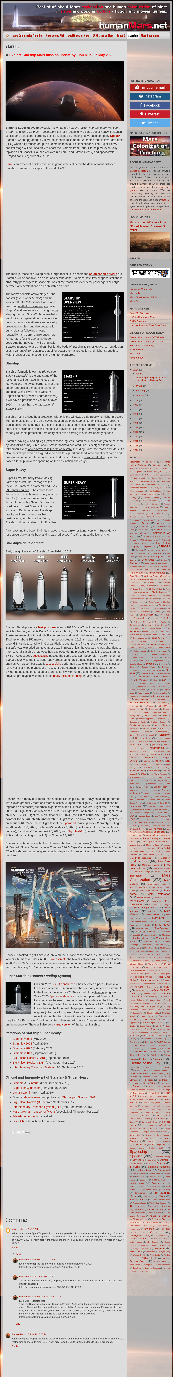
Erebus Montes (164, 673)
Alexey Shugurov (137, 491)
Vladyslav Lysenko (148, 1245)
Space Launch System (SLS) (147, 1148)
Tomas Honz (135, 1229)
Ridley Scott (154, 1093)
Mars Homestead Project (159, 905)
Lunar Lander (136, 835)
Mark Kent (139, 851)
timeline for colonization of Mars (146, 209)
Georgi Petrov (151, 715)
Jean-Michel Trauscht (158, 774)
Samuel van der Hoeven (140, 1119)
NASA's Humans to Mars (142, 317)
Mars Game (137, 900)
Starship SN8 (86, 1097)
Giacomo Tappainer (145, 719)
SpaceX (121, 36)
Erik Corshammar (141, 676)
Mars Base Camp (150, 865)
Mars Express (143, 898)
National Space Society (157, 997)
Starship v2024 (22, 1043)
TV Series (155, 1232)
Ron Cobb (145, 1106)
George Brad (135, 715)
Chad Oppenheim (140, 592)
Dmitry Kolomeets (159, 651)
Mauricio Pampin (146, 954)
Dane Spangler (149, 632)
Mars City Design (142, 872)
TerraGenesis (149, 1197)
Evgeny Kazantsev (138, 690)
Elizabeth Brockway (152, 670)
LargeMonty (149, 813)
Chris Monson (139, 602)
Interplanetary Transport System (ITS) (37, 1107)
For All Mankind (139, 702)
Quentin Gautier (160, 1070)
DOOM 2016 (153, 657)
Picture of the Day (145, 1063)
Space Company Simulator (158, 1141)
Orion (158, 1026)
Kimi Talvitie (136, 806)
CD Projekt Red (155, 589)
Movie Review (160, 983)
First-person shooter (159, 696)
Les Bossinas (164, 819)
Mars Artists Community (142, 345)
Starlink (150, 1163)
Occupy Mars (138, 1013)
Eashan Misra (148, 667)
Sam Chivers (147, 1115)
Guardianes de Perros (139, 732)
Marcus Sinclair (136, 845)
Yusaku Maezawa (163, 1265)
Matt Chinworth (150, 948)
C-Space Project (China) (155, 576)
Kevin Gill (163, 803)
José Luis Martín (152, 793)
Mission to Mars (136, 974)
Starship (133, 36)
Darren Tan (165, 635)
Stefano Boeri (154, 1173)
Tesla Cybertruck (138, 1199)
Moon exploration (150, 980)
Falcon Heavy (143, 693)
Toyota (137, 1232)
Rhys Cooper (154, 1086)
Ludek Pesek (138, 829)
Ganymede (153, 709)
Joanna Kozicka (146, 780)
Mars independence (145, 907)
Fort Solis (161, 703)
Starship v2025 (22, 1038)
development (32, 1097)
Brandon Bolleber (137, 566)
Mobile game (165, 974)
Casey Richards (163, 586)
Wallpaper (160, 1248)
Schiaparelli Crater (150, 1122)
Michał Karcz (153, 964)
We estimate (59, 959)
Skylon (148, 1135)
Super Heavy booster (26, 1088)
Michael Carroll (160, 961)
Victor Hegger (136, 1242)
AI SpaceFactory (152, 475)
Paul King (149, 1042)
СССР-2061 (144, 1271)
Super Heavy (137, 1183)
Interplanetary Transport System (33, 1067)
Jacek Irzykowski (140, 764)
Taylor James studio (148, 1190)
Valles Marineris (138, 1238)
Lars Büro (162, 813)
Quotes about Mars (139, 1073)
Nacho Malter (153, 987)
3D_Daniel (150, 462)
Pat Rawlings (146, 1039)
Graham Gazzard (159, 722)
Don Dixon (138, 657)
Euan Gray (154, 683)
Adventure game (155, 471)
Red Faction (147, 1080)
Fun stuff (162, 706)
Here (9, 164)
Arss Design (148, 520)
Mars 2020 (162, 855)
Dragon (150, 664)
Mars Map (153, 911)
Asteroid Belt (160, 530)
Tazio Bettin (165, 1190)
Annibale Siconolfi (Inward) (141, 514)
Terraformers (141, 1193)
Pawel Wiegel (150, 1049)
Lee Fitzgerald (161, 816)
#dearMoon (135, 462)
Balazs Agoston (141, 543)
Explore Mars (136, 349)
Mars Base (141, 861)
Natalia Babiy (140, 990)
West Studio (155, 1255)
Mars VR (153, 931)
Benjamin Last (149, 547)
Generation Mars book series (155, 712)
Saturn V (133, 1122)
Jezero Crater (156, 777)
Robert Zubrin (161, 1096)
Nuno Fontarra (164, 1010)
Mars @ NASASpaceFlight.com (146, 297)
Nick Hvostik (145, 1003)
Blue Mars (157, 553)
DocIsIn (154, 654)
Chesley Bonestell (147, 595)
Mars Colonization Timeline (28, 36)
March (139, 386)
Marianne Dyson (153, 845)
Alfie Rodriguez (155, 491)
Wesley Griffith (139, 1255)
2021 (136, 418)
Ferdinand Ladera (160, 693)
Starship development (159, 1167)
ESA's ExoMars (138, 321)
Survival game (159, 1183)
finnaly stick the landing (67, 675)
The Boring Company (158, 1203)
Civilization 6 (144, 608)
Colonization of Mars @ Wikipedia (147, 337)
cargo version (62, 1024)
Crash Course (161, 625)
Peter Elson (156, 1052)
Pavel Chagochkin (159, 1045)
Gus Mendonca (160, 732)
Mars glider (156, 901)
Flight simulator (142, 699)
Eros (155, 680)
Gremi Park (134, 728)
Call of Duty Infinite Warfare (141, 579)
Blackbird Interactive (139, 553)
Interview (147, 761)
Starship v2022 (22, 1048)
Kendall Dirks (154, 800)
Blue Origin (142, 557)
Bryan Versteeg (157, 572)
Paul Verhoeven (163, 1042)
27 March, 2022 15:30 (45, 1259)
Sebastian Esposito (138, 1128)
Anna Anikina (161, 510)
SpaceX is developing (63, 996)
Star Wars (152, 1160)
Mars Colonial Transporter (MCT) (34, 1111)
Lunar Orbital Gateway (156, 835)
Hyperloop (162, 741)
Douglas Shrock (136, 664)
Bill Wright (151, 550)
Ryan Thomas (152, 1112)
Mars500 (136, 935)
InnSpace (134, 751)
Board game (157, 556)
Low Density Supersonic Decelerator (155, 826)
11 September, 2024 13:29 (47, 1296)
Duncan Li (163, 664)
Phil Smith (155, 1055)
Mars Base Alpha (150, 36)
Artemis (145, 523)
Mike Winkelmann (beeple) (142, 970)
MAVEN (160, 954)
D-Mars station (155, 628)
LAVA (132, 816)
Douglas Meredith (160, 661)
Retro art (137, 1086)
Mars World (165, 932)
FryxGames (148, 706)
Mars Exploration (158, 893)
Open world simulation (154, 1019)
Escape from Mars (138, 683)
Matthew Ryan (154, 951)
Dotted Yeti (144, 660)
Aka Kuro (166, 475)
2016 (136, 441)
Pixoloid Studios (152, 1067)
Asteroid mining (138, 533)
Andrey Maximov (150, 507)
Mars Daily (135, 301)
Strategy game (159, 1180)
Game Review (137, 709)
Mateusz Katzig (161, 945)
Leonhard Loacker (147, 819)
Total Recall (164, 1229)
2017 (136, 436)
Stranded (143, 1180)
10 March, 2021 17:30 (28, 1229)
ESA (164, 680)
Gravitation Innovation (140, 725)
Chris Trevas (153, 602)
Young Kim (148, 1265)
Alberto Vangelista (140, 478)
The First (154, 1206)
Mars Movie (153, 914)
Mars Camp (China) (161, 868)
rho (14, 1229)
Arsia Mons (134, 520)
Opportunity (134, 1023)
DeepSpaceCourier (137, 644)
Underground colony (140, 1235)
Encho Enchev (147, 673)
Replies (19, 1254)
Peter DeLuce (139, 1051)
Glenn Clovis (162, 719)
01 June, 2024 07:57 (44, 1276)
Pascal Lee (148, 1035)
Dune (132, 667)
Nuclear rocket (148, 1010)
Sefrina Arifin (155, 1128)
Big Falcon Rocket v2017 (29, 1062)
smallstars (145, 1138)
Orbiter (132, 1026)
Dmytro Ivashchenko (138, 654)
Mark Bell (150, 848)
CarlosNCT (153, 583)
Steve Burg (142, 1177)
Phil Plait (142, 1055)
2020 (136, 423)
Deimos (153, 644)
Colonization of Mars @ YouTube (147, 341)
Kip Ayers (152, 806)
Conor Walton (161, 622)
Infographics (156, 747)
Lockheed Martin (141, 822)
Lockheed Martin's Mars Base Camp (148, 325)
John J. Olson (145, 787)
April (138, 373)
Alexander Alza (148, 481)
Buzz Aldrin (135, 576)
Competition (140, 618)
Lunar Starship (22, 1092)
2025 (136, 400)
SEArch (162, 1125)
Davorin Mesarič (138, 641)
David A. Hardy (159, 638)
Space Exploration (158, 1144)
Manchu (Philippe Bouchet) (154, 841)
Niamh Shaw (155, 1000)
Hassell (151, 735)
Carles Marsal (136, 583)
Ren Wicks (165, 1083)
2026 (136, 370)
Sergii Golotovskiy (150, 1132)
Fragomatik (134, 706)
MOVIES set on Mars (78, 36)
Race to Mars (157, 1073)
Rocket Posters (136, 1099)
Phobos (143, 1059)
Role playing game (151, 1103)
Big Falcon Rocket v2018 (29, 1058)
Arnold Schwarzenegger (157, 517)
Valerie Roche (161, 1236)
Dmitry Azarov (139, 651)
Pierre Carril (135, 1067)
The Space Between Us (159, 1216)
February (141, 390)
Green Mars (161, 725)
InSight (146, 751)
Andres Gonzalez (152, 504)
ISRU (167, 761)
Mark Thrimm (148, 855)
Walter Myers (136, 1251)
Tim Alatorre (135, 1226)
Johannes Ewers (155, 784)
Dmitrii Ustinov (164, 648)
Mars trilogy (139, 931)
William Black (149, 1258)
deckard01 (160, 641)
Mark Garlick (164, 848)
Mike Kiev (163, 967)
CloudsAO (145, 612)
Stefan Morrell (139, 1173)
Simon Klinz (135, 1135)
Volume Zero (165, 1245)
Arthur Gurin (158, 527)
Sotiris (156, 1138)
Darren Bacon (151, 635)
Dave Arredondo (140, 638)
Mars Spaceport (162, 928)
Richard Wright (164, 1090)
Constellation (135, 625)
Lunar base (160, 832)
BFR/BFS (164, 546)
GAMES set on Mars (103, 36)
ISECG (158, 761)
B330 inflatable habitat (149, 540)
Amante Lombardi (151, 498)
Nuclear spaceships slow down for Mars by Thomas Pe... (151, 379)
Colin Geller (165, 615)
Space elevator (140, 1144)
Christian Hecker (147, 605)
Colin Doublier (146, 614)
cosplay (148, 625)
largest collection (139, 171)
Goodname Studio (138, 722)
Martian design (141, 938)
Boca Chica (20, 1121)
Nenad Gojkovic (137, 1000)
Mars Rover (162, 924)
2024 (136, 405)
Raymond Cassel (149, 1077)
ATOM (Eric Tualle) (152, 537)
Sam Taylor (161, 1115)
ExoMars (155, 689)
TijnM (165, 1222)
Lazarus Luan (144, 816)
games (133, 190)
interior (35, 1083)
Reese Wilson (150, 1083)
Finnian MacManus (138, 696)
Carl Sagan (162, 579)
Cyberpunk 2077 (137, 628)
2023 (136, 409)
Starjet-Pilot (138, 1163)
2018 (136, 432)
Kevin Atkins (151, 803)
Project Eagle (141, 1070)
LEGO (133, 819)
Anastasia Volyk (150, 501)
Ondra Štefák (147, 1016)
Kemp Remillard (137, 800)
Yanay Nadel (135, 1265)
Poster (167, 1067)
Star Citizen (138, 1160)
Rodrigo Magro (153, 1099)
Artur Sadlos (144, 530)
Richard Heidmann (146, 1090)
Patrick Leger (161, 1039)
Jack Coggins (156, 764)
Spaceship (138, 1151)
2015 (136, 445)
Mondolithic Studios (142, 977)
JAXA (143, 774)
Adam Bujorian (145, 468)
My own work (136, 987)
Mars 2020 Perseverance (142, 858)
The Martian (155, 1212)
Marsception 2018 (151, 935)
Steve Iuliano (155, 1177)
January (140, 395)
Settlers (164, 1132)
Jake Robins (147, 767)
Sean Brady (149, 1125)
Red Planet (134, 1083)
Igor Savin (156, 745)
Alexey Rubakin (160, 488)
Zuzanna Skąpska (152, 1268)
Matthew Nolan (139, 951)
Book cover (135, 563)
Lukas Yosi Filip (144, 832)
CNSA (158, 611)
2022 (136, 414)
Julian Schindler (160, 797)
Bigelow (139, 550)
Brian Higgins (150, 570)
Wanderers (151, 1252)
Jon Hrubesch (160, 787)
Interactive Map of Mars (142, 289)
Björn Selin (162, 550)
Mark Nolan (155, 851)
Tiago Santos (152, 1222)
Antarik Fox (162, 514)
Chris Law (166, 599)
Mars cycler (157, 887)
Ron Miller (157, 1106)
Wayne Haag (164, 1252)
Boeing (164, 560)
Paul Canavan (136, 1042)
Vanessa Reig (160, 1239)
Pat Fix (161, 1036)
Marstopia (166, 935)
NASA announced (63, 984)
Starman (161, 1163)
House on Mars (143, 738)
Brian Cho (134, 570)
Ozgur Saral (165, 1029)
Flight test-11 (75, 831)
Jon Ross (134, 790)
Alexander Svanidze (156, 485)
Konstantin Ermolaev (142, 809)
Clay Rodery (158, 608)
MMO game (151, 974)
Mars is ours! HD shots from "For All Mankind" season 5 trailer (148, 226)
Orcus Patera (145, 1026)
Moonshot (147, 983)
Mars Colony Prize (139, 887)
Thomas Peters (140, 1219)
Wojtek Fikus (160, 1261)
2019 (136, 427)
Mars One (144, 918)
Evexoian (163, 686)
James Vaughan (137, 770)
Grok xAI (163, 728)
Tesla (162, 1196)
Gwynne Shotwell (137, 735)
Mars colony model (157, 884)
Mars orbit (158, 917)
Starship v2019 (22, 1053)
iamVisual (134, 744)
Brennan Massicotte (158, 566)
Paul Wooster (140, 1045)
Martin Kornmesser (152, 941)
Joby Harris (162, 780)
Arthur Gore (144, 527)
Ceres (167, 589)
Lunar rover (134, 839)
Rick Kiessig (138, 1093)
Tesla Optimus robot (161, 1200)
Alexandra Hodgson (139, 488)
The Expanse (137, 1206)
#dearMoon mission (25, 1116)
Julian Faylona (144, 797)
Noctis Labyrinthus (150, 1006)
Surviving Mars (137, 1186)
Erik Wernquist (141, 680)
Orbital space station (154, 1022)
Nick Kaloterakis (160, 1003)
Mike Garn (150, 967)
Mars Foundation (160, 898)
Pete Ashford (165, 1049)
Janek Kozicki (154, 771)
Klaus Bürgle (165, 806)
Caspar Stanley (139, 589)
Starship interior (143, 1170)
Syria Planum (155, 1186)
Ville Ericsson (153, 1242)
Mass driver (146, 945)
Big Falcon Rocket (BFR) (29, 1102)
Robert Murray (146, 1096)
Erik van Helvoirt (162, 676)
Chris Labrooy (153, 599)
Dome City (165, 654)
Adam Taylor (161, 468)
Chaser (133, 595)
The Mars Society (155, 1209)
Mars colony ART (55, 36)
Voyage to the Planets (142, 1248)
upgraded (70, 823)
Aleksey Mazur (157, 478)
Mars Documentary (149, 891)
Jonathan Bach (150, 790)
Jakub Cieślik (161, 767)
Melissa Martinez (148, 957)
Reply (15, 1247)
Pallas (155, 1032)
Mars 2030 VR (164, 858)
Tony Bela (149, 1229)
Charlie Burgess (159, 592)
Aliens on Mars (149, 494)
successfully (40, 655)
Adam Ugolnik (136, 472)
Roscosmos (155, 1109)
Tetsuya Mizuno (139, 1203)
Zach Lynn (137, 1268)
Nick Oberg (134, 1007)
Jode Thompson (137, 784)
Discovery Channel (146, 648)
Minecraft (163, 970)
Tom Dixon (162, 1226)
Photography (159, 1059)
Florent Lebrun (160, 699)
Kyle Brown (135, 813)
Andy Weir (146, 510)
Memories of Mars (141, 961)
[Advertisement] (65, 248)
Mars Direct (136, 353)
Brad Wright (162, 563)
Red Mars (162, 1080)
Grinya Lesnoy (149, 728)
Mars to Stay (136, 358)
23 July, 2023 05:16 (36, 1334)
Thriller (155, 1219)
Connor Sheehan (143, 622)
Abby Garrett (157, 465)
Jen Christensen (137, 777)
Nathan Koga (150, 994)
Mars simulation (143, 928)
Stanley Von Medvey (161, 1157)
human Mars (26, 1259)
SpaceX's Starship (139, 313)
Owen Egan (150, 1029)
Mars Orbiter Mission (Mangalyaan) (145, 921)
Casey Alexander (147, 586)
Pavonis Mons (136, 1049)
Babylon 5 (166, 540)
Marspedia (135, 293)
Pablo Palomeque (140, 1032)
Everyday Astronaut (146, 686)
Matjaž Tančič (135, 948)
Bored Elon (149, 563)
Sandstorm (159, 1118)
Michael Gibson (136, 964)
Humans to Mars (146, 741)
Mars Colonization (150, 877)
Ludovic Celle (155, 829)
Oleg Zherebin (153, 1013)
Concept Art (162, 618)
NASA (166, 986)
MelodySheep (164, 957)
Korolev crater (161, 809)
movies (161, 187)
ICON (145, 745)
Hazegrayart (164, 735)
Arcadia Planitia (136, 517)
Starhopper (69, 1097)
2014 (136, 450)
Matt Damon (165, 948)
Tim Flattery (149, 1226)
